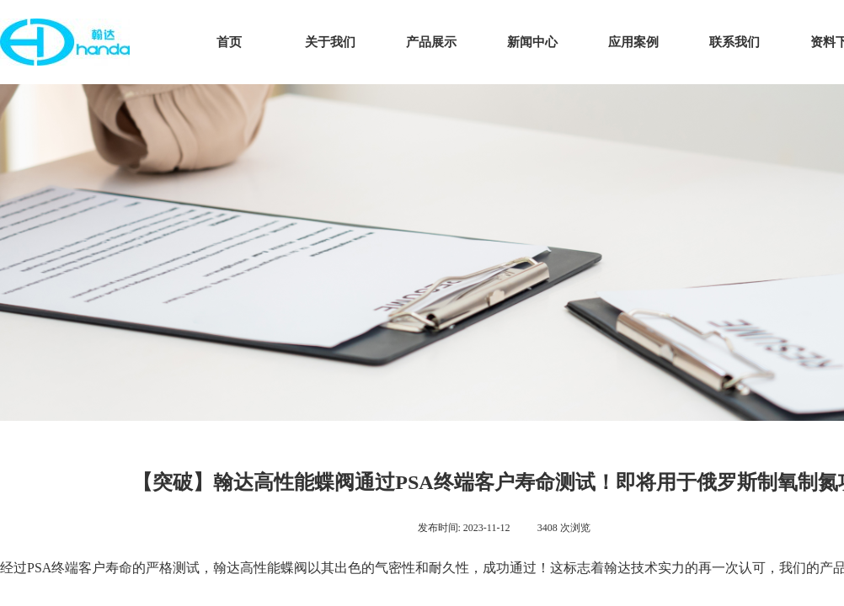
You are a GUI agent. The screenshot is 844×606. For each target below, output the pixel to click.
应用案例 (633, 42)
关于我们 (330, 42)
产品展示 (431, 42)
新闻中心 (532, 42)
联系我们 (734, 42)
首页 (229, 42)
